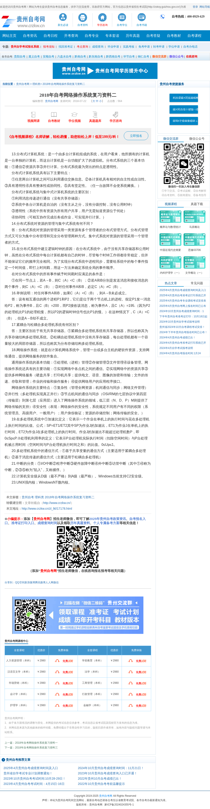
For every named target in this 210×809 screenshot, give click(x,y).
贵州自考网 (22, 84)
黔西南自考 (113, 56)
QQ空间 (19, 582)
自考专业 (92, 36)
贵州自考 (28, 497)
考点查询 (82, 46)
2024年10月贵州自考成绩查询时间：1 (181, 311)
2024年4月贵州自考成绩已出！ (177, 337)
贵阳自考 (19, 56)
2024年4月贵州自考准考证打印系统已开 (182, 342)
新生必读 (63, 25)
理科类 (36, 84)
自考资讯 (30, 36)
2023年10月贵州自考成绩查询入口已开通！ (107, 773)
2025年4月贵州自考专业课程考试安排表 (182, 300)
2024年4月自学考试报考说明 (176, 348)
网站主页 (9, 36)
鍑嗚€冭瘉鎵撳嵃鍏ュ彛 (186, 120)
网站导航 (205, 6)
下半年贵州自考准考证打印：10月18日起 (183, 316)
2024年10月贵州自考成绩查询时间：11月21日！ (111, 768)
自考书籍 (141, 25)
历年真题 (133, 36)
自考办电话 (190, 46)
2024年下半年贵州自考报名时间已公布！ (183, 332)
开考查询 (71, 36)
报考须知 (48, 46)
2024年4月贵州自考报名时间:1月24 (180, 353)
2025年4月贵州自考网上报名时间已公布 (182, 305)
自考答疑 (153, 36)
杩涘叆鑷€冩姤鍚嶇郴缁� (188, 97)
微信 (56, 582)
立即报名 (136, 136)
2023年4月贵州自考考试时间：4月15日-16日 (34, 784)
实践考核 (128, 46)
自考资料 (82, 25)
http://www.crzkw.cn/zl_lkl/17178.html (47, 508)
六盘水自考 (64, 56)
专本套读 (112, 36)
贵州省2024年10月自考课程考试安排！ (182, 327)
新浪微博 (29, 582)
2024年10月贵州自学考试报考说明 (179, 321)
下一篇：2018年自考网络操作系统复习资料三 (31, 747)
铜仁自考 (143, 56)
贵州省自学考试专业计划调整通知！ (28, 773)
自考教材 (174, 36)
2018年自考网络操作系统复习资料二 (63, 84)
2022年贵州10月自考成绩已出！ (100, 778)
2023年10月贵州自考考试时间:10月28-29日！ (35, 778)
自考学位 (122, 25)
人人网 (49, 582)
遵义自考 (34, 56)
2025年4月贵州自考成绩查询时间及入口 (31, 768)
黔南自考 (80, 56)
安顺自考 (48, 56)
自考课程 (194, 36)
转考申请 (158, 46)
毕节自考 (129, 56)
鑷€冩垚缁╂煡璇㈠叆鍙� (188, 109)
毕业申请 (113, 46)
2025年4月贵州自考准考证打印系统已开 (182, 295)
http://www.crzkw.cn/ (57, 503)
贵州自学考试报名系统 (25, 46)
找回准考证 (66, 46)
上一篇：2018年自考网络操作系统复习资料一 (31, 742)
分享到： (10, 582)
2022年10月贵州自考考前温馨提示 (101, 784)
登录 (195, 6)
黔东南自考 (96, 56)
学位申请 (174, 46)
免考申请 (144, 46)
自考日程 (51, 36)
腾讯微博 (40, 582)
